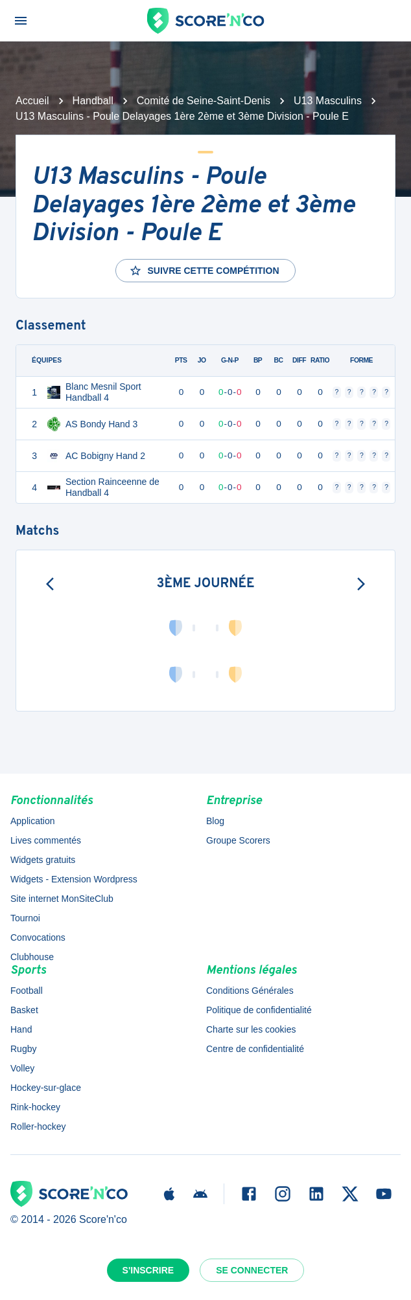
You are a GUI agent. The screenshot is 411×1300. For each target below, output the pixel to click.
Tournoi (25, 918)
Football (26, 990)
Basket (24, 1010)
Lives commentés (45, 840)
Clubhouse (32, 957)
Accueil (32, 100)
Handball (93, 100)
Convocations (37, 937)
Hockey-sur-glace (45, 1087)
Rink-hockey (35, 1107)
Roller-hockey (38, 1126)
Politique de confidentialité (259, 1010)
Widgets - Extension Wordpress (73, 879)
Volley (22, 1068)
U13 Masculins (328, 100)
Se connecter (252, 1270)
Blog (215, 821)
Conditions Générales (250, 990)
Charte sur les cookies (251, 1029)
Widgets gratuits (42, 860)
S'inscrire (148, 1270)
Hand (21, 1029)
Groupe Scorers (238, 840)
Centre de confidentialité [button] (255, 1049)
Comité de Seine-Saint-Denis (203, 100)
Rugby (23, 1049)
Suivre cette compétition (204, 270)
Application (32, 821)
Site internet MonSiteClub (61, 898)
